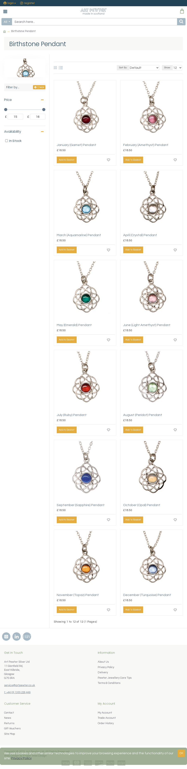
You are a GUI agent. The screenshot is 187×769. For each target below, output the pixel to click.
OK (181, 753)
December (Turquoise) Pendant (147, 595)
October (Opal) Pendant (141, 505)
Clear (40, 87)
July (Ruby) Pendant (72, 415)
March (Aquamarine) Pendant (79, 235)
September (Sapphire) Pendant (81, 505)
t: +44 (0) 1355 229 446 (17, 692)
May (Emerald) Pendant (74, 325)
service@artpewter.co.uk (19, 685)
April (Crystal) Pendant (140, 235)
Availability (12, 131)
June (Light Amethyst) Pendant (146, 325)
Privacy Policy (21, 758)
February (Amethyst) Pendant (145, 145)
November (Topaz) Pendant (78, 595)
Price (8, 99)
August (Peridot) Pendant (142, 415)
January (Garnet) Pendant (76, 145)
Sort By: (123, 67)
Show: (167, 67)
